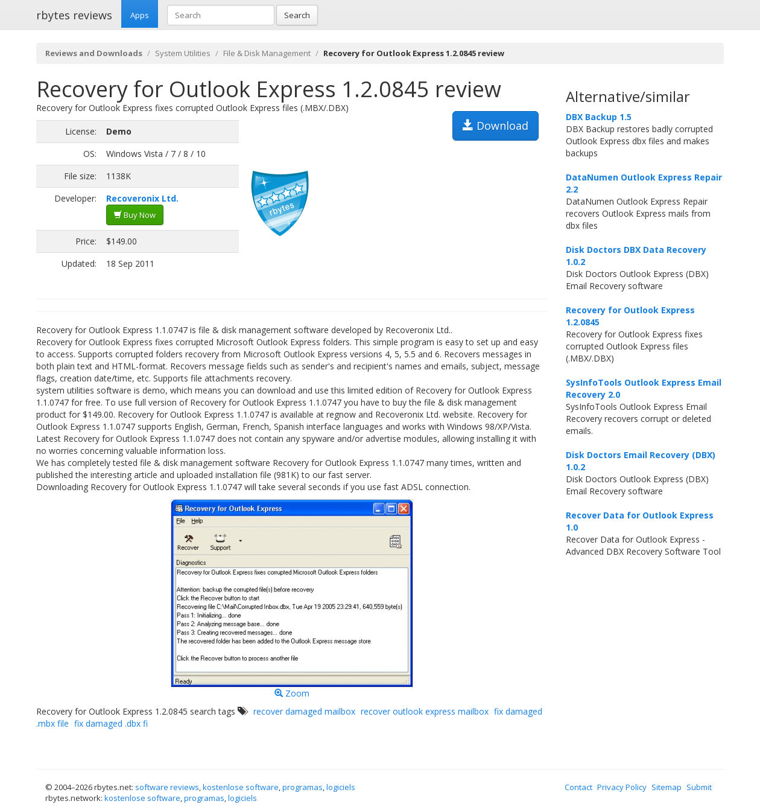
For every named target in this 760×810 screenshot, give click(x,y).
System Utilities (183, 53)
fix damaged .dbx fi (111, 723)
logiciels (340, 787)
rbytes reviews (74, 15)
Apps (139, 15)
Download (495, 125)
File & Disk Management (267, 53)
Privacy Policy (622, 787)
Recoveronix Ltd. (142, 198)
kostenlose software (241, 787)
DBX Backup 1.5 (599, 117)
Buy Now (135, 214)
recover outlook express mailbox (425, 711)
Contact (578, 787)
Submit (699, 787)
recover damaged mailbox (304, 711)
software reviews (167, 787)
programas (302, 787)
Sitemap (666, 787)
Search (297, 15)
